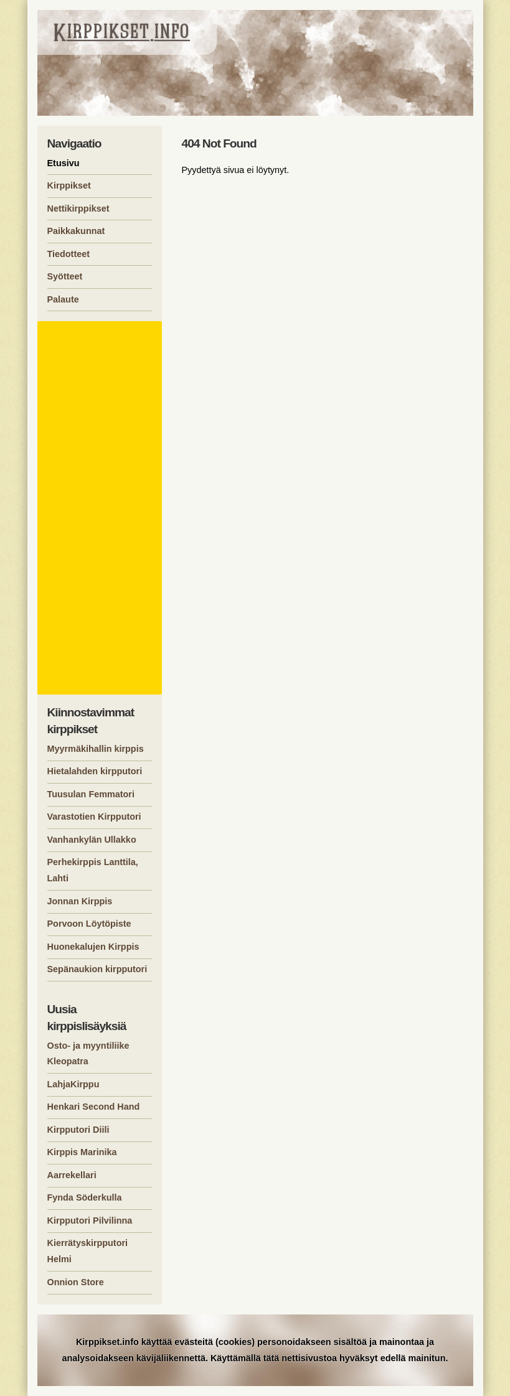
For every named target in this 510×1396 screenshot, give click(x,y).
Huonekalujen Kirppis (93, 947)
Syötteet (65, 276)
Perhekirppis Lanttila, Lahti (92, 870)
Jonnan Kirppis (80, 901)
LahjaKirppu (73, 1084)
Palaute (63, 299)
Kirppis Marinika (82, 1152)
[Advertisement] (101, 508)
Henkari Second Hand (93, 1107)
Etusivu (63, 163)
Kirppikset (69, 185)
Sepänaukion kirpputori (97, 969)
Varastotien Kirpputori (94, 817)
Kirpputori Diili (78, 1130)
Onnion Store (75, 1282)
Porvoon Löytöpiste (89, 924)
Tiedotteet (68, 254)
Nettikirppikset (78, 208)
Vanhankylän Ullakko (91, 840)
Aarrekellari (72, 1175)
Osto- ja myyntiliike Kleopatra (88, 1054)
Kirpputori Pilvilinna (90, 1220)
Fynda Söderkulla (84, 1197)
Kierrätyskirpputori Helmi (87, 1251)
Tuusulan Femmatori (91, 794)
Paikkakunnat (76, 231)
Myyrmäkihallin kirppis (95, 749)
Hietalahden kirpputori (95, 771)
